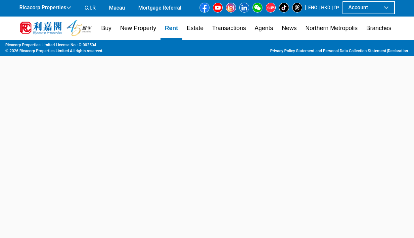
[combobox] (159, 55)
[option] (34, 138)
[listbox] (197, 138)
